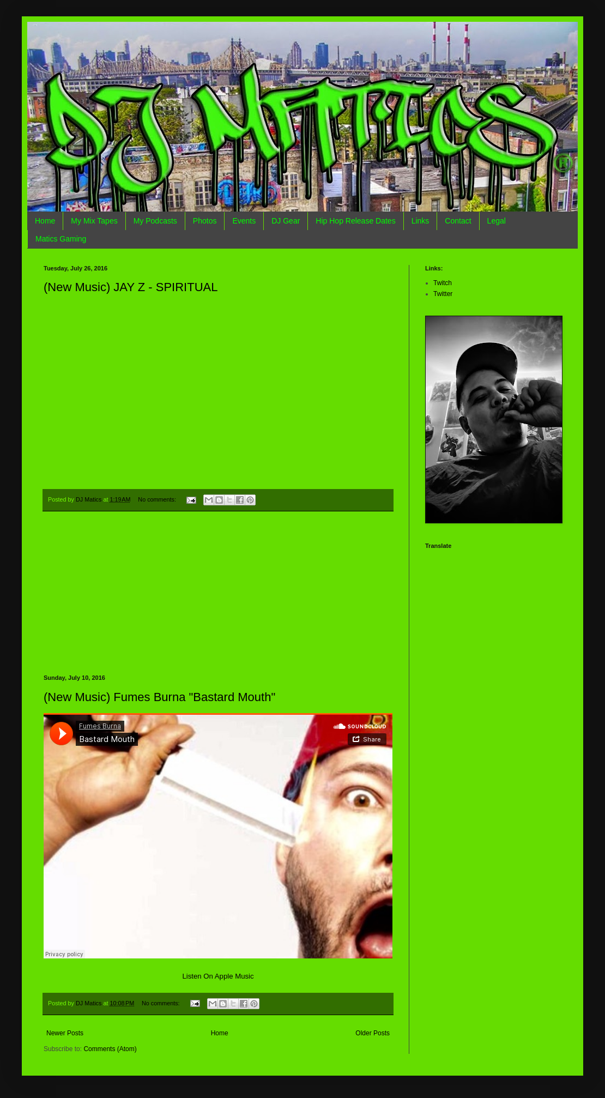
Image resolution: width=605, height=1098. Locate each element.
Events (244, 220)
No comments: (158, 499)
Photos (205, 220)
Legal (496, 220)
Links (420, 220)
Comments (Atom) (109, 1049)
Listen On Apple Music (217, 976)
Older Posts (372, 1033)
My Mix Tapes (94, 220)
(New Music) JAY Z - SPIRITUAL (130, 287)
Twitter (442, 294)
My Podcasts (155, 220)
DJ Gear (285, 220)
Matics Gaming (60, 238)
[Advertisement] (218, 593)
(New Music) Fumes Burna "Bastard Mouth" (159, 697)
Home (45, 220)
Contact (458, 220)
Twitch (442, 283)
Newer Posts (64, 1033)
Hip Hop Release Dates (355, 220)
